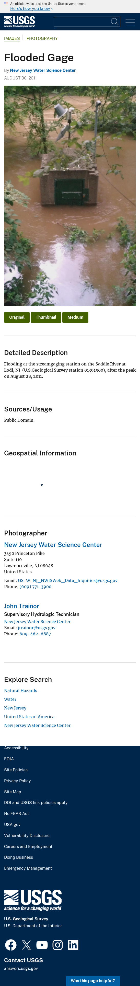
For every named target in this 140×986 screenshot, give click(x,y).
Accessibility (16, 748)
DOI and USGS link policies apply (36, 802)
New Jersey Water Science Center (43, 70)
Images (12, 38)
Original (17, 317)
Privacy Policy (17, 781)
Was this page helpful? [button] (93, 980)
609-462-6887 (35, 633)
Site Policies (16, 770)
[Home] (19, 26)
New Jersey (15, 707)
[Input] (87, 22)
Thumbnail (46, 317)
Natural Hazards (20, 690)
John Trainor (21, 606)
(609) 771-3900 (35, 586)
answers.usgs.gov (21, 968)
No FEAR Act (16, 813)
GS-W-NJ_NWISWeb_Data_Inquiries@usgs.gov (68, 580)
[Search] (115, 22)
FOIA (9, 759)
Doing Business (18, 857)
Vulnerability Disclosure (27, 835)
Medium (75, 317)
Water (10, 699)
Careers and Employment (28, 846)
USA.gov (12, 824)
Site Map (12, 792)
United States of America (29, 716)
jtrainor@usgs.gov (36, 627)
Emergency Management (28, 868)
